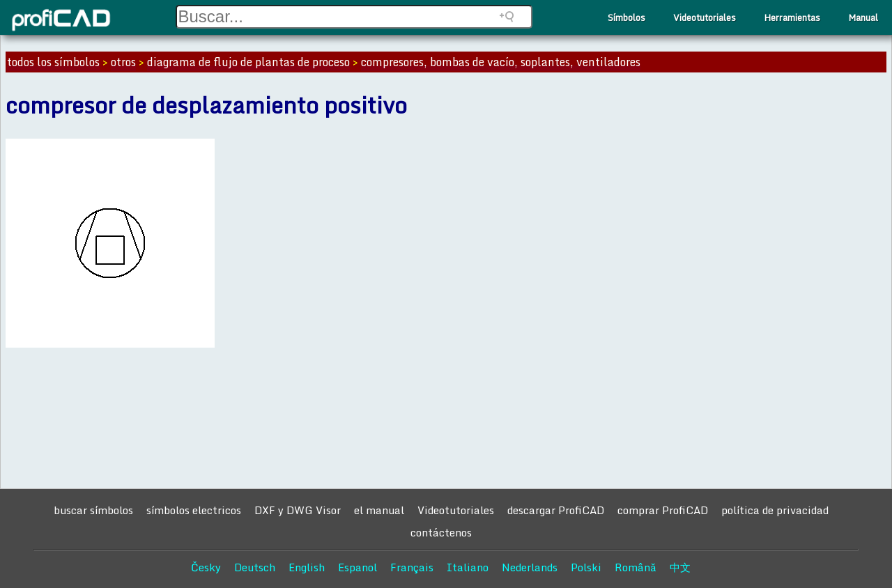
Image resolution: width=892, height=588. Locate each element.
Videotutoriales (704, 17)
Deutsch (254, 567)
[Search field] (354, 17)
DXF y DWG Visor (297, 510)
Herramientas (792, 17)
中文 (680, 567)
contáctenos (441, 532)
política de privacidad (775, 510)
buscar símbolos (93, 510)
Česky (206, 567)
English (307, 567)
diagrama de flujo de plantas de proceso (248, 62)
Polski (586, 567)
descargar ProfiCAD (555, 510)
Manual (863, 17)
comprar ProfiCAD (662, 510)
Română (635, 567)
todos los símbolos (53, 62)
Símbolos (626, 17)
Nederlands (530, 567)
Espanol (357, 567)
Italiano (468, 567)
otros (123, 62)
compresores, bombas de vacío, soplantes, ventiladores (500, 62)
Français (411, 567)
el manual (379, 510)
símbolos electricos (193, 510)
